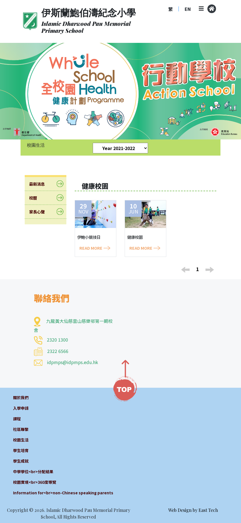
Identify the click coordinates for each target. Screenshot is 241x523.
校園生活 (21, 440)
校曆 (36, 197)
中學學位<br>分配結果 (33, 471)
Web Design (180, 510)
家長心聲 (40, 211)
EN (188, 9)
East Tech (208, 510)
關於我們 (21, 397)
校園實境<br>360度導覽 (34, 482)
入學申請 (21, 408)
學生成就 (21, 461)
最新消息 (40, 183)
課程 (17, 418)
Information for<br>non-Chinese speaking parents (63, 492)
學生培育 (21, 450)
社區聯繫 (21, 429)
